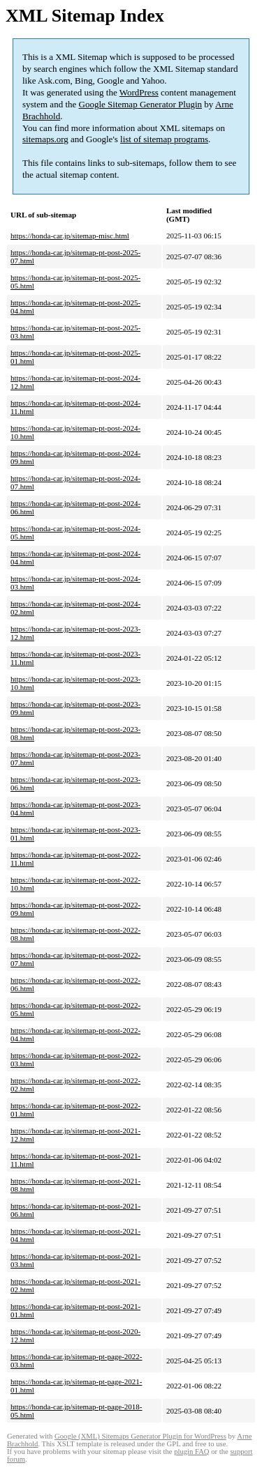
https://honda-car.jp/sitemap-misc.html (69, 235)
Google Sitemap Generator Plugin (141, 104)
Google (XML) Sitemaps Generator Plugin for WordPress (140, 1436)
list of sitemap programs (164, 139)
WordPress (139, 92)
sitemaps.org (45, 139)
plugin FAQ (191, 1451)
